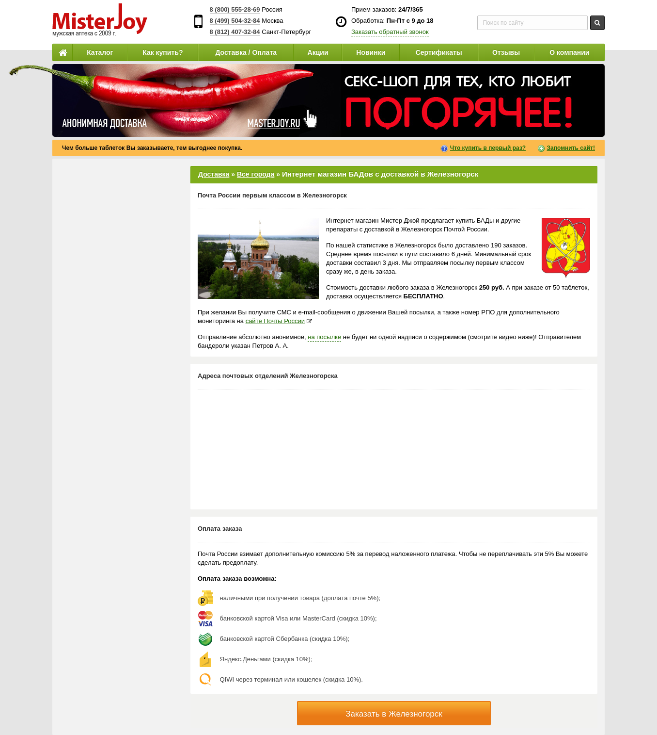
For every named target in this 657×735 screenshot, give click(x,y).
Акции (318, 52)
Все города (255, 174)
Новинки (370, 52)
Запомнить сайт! (571, 148)
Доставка (213, 174)
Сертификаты (439, 52)
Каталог (100, 52)
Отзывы (506, 52)
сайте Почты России (275, 321)
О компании (569, 52)
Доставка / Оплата (246, 52)
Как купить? (162, 52)
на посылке (324, 337)
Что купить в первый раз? (488, 148)
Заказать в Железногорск (393, 714)
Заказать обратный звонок (390, 31)
